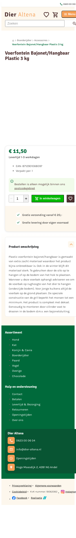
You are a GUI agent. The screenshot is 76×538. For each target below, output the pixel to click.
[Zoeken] (34, 23)
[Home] (13, 40)
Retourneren (20, 409)
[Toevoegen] (70, 198)
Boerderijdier (24, 40)
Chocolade (19, 376)
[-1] (11, 198)
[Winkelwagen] (55, 14)
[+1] (26, 198)
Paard (16, 360)
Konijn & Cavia (22, 350)
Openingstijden (22, 414)
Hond (15, 339)
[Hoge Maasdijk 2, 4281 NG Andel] (32, 467)
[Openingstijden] (22, 458)
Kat (14, 345)
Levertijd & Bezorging (26, 404)
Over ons (17, 420)
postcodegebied (24, 188)
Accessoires (40, 40)
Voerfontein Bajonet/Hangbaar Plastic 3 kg (37, 44)
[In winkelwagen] (47, 198)
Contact (17, 394)
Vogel (15, 365)
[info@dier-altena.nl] (24, 449)
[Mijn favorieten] (46, 14)
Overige (17, 370)
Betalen (17, 399)
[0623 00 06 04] (21, 440)
